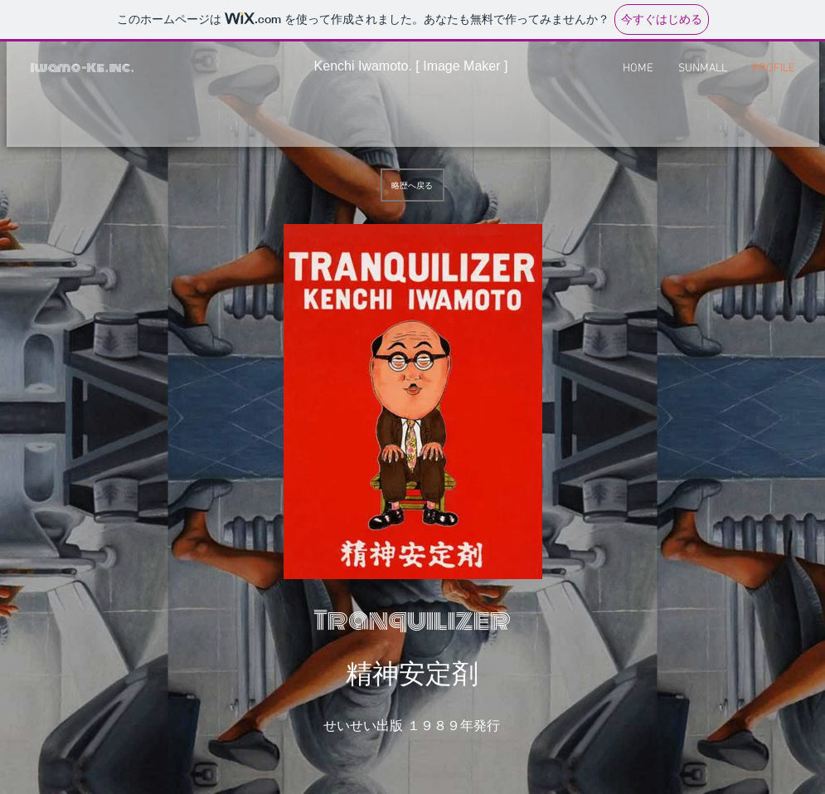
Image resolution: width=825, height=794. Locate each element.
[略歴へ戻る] (412, 185)
